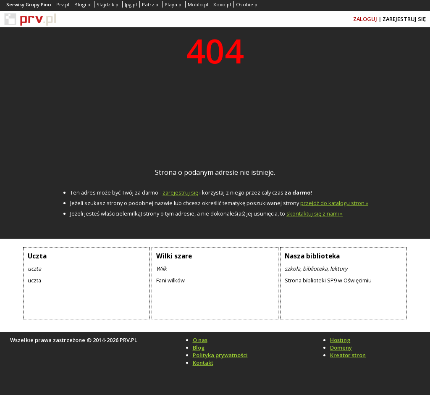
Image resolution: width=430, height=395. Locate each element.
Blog (199, 347)
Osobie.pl (247, 4)
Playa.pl (174, 4)
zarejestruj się (180, 192)
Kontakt (203, 362)
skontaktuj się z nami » (314, 213)
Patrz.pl (151, 4)
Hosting (340, 340)
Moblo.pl (198, 4)
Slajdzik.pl (108, 4)
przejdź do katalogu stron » (334, 203)
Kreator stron (348, 355)
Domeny (341, 347)
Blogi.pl (83, 4)
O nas (200, 340)
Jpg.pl (131, 4)
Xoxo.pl (222, 4)
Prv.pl (62, 4)
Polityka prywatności (220, 355)
